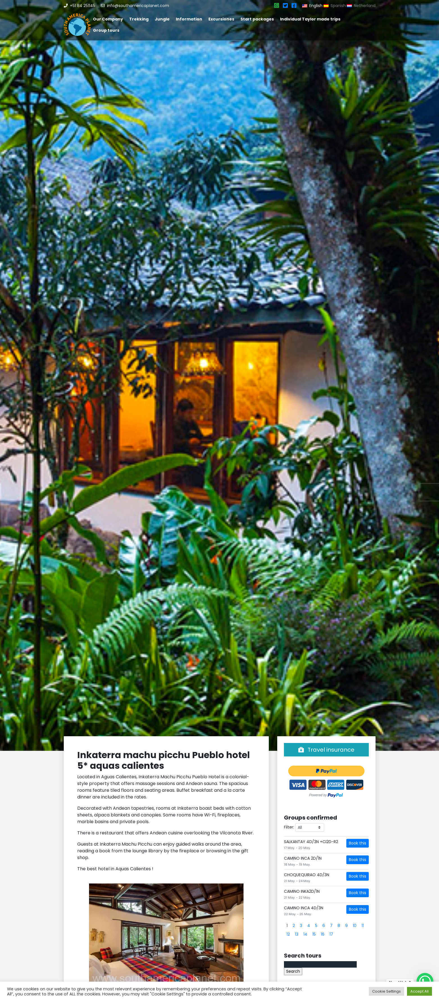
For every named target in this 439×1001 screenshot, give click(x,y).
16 (322, 934)
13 (296, 934)
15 (314, 934)
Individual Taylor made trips (310, 19)
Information (189, 19)
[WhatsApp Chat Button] (425, 981)
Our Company (108, 19)
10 (354, 925)
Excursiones (221, 19)
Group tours (106, 30)
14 (305, 934)
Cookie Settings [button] (386, 991)
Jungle (162, 19)
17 (331, 934)
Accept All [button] (419, 991)
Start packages (257, 19)
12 (288, 934)
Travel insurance (326, 750)
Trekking (139, 19)
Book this (357, 843)
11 (362, 925)
